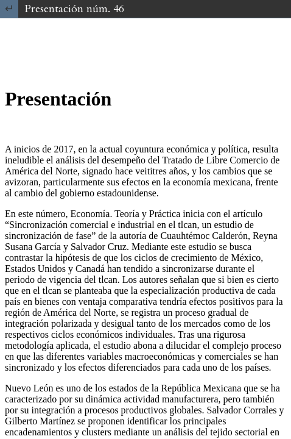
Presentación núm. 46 (74, 8)
